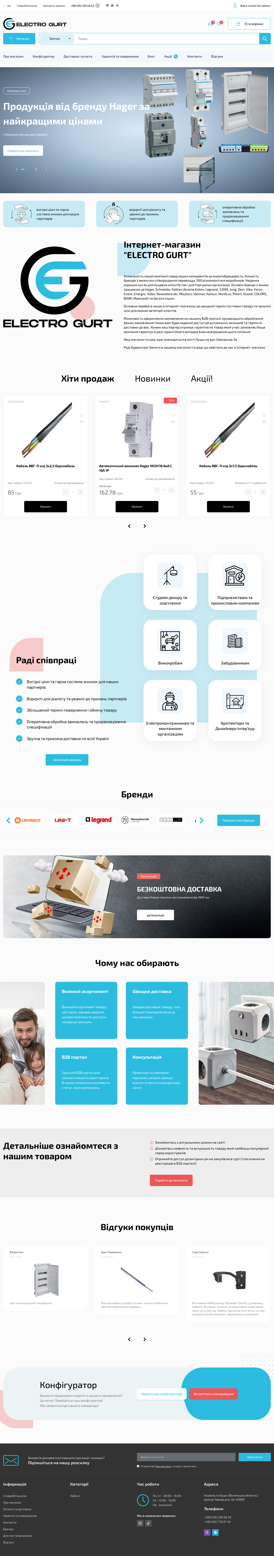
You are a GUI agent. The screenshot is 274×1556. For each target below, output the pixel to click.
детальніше (155, 915)
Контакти (194, 56)
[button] (45, 169)
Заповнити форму (67, 760)
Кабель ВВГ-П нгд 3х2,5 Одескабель (45, 466)
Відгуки (217, 56)
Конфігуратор (43, 56)
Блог (151, 56)
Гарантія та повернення (120, 56)
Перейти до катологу (23, 151)
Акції (171, 56)
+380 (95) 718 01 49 (217, 1521)
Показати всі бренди (239, 820)
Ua (8, 5)
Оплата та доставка (17, 1509)
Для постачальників (17, 1535)
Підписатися (254, 1456)
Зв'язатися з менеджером (213, 1394)
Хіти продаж (87, 378)
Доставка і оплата (78, 56)
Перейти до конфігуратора (162, 1394)
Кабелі (75, 1496)
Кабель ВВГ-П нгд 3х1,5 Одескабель (228, 466)
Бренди (8, 1529)
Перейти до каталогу (171, 1180)
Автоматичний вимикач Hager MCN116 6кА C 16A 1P (135, 468)
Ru (4, 5)
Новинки (153, 378)
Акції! (202, 378)
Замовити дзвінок (54, 5)
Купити (45, 506)
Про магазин (13, 56)
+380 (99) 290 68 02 (82, 5)
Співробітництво (27, 5)
